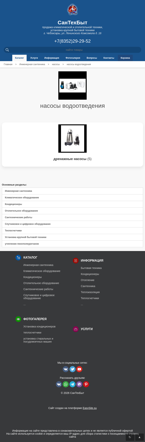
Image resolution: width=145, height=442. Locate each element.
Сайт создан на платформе (72, 408)
